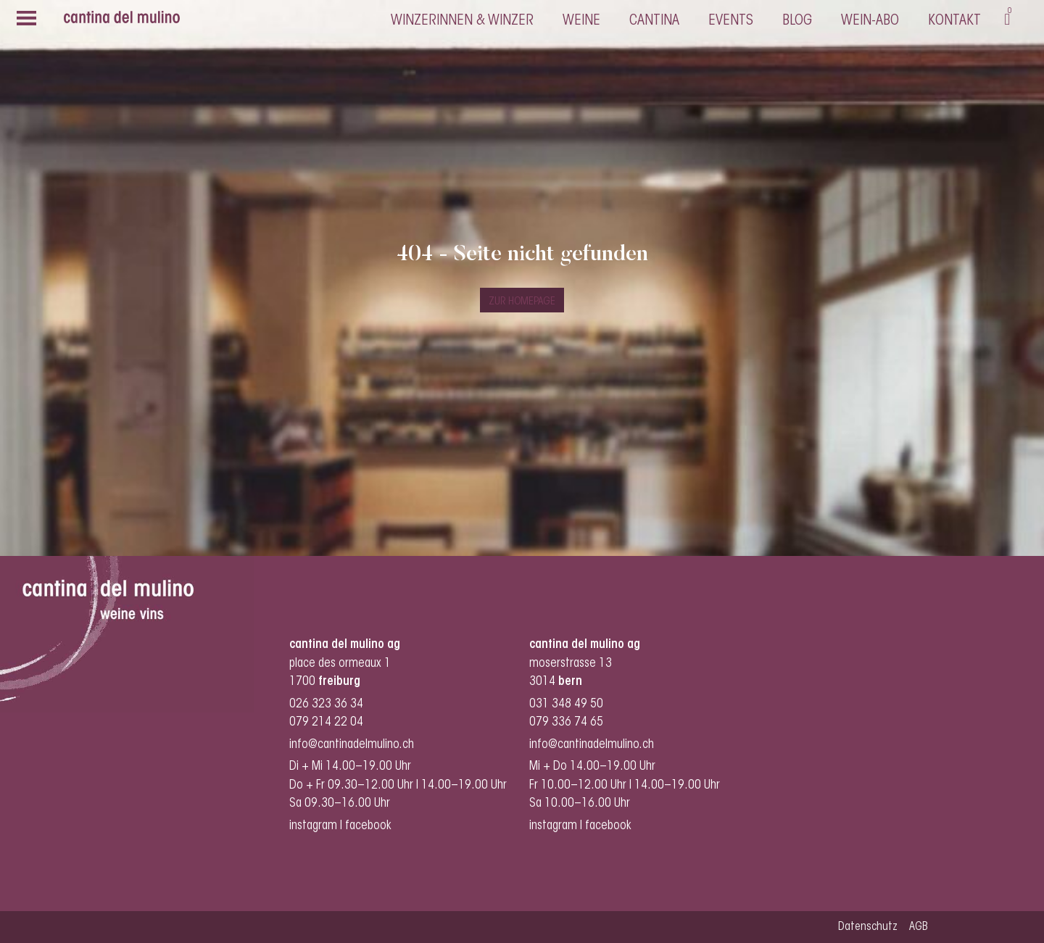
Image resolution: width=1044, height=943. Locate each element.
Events (730, 21)
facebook (369, 826)
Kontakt (954, 21)
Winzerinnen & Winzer (462, 21)
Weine (581, 21)
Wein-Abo (870, 21)
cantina (654, 21)
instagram (313, 826)
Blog (797, 21)
